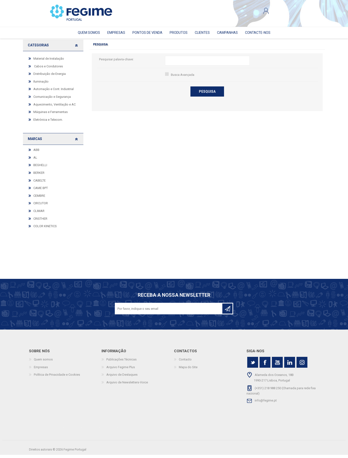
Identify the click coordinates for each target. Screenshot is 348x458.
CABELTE (39, 183)
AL (35, 160)
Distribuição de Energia (49, 77)
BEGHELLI (40, 168)
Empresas (41, 370)
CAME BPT (40, 191)
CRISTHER (40, 222)
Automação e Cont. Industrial (53, 92)
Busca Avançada (182, 78)
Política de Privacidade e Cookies (57, 378)
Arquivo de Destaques (122, 378)
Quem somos (43, 362)
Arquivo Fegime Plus (120, 370)
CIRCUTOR (40, 206)
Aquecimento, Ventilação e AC (54, 107)
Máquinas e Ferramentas (50, 115)
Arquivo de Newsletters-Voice (127, 385)
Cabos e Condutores (48, 69)
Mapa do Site (188, 370)
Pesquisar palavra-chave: (116, 62)
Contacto (185, 362)
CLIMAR (38, 214)
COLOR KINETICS (45, 229)
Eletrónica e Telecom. (48, 123)
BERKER (38, 176)
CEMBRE (39, 199)
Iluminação (41, 84)
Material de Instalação (48, 61)
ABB (36, 153)
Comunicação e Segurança (52, 100)
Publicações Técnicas (121, 362)
